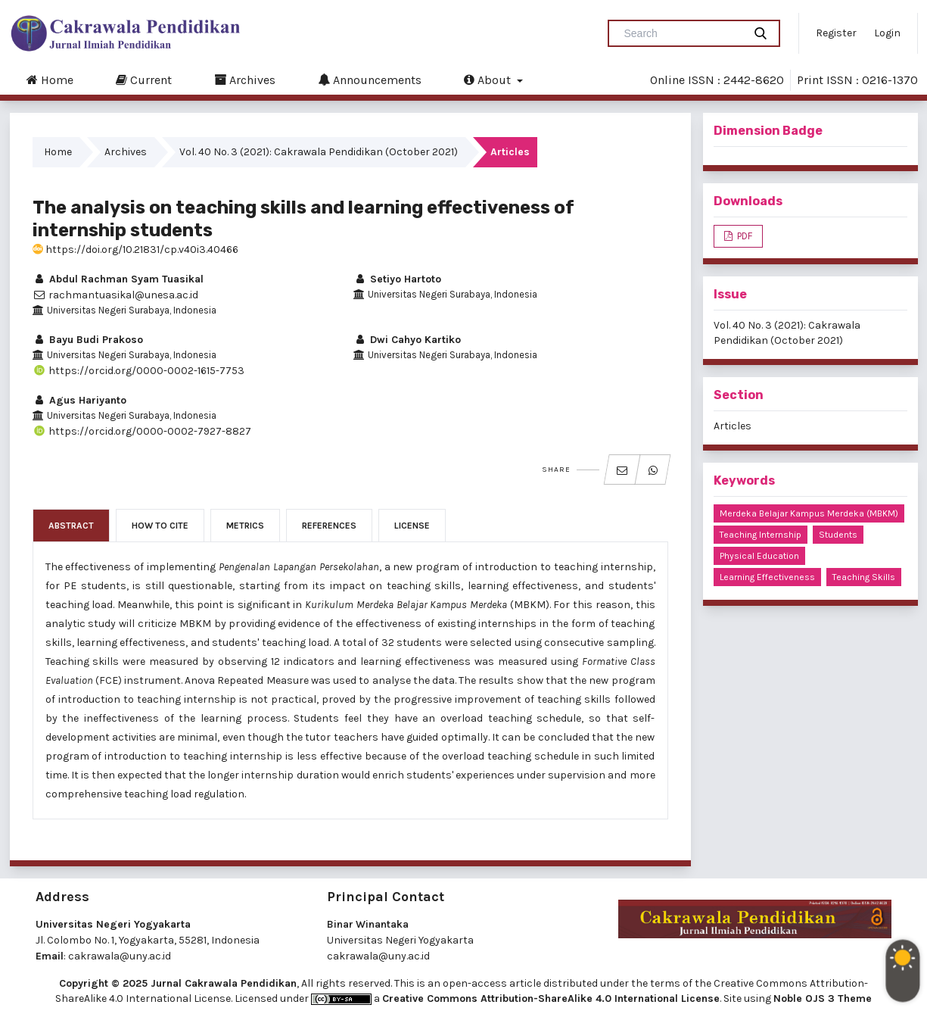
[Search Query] (681, 33)
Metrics (245, 525)
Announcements (370, 79)
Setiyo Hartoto (397, 279)
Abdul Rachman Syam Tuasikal (118, 279)
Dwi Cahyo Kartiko (407, 339)
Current (144, 79)
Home (49, 79)
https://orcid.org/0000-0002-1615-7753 (138, 370)
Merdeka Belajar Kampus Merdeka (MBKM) (809, 513)
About (489, 79)
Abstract (71, 525)
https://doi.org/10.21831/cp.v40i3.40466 (135, 249)
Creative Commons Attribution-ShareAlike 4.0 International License (551, 998)
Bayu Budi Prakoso (88, 339)
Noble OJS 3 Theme (822, 998)
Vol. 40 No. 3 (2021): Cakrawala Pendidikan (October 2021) (318, 151)
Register (836, 33)
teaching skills (863, 577)
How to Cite (160, 525)
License (412, 525)
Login (887, 33)
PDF (743, 236)
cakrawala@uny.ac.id (119, 956)
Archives (244, 79)
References (329, 525)
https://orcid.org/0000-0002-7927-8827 (142, 431)
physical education (759, 556)
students (838, 534)
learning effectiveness (767, 577)
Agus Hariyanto (79, 400)
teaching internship (760, 534)
